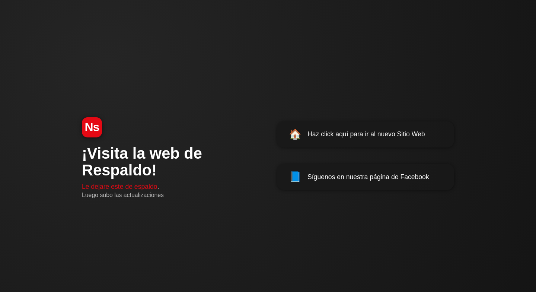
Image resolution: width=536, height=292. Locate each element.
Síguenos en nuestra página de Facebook (359, 177)
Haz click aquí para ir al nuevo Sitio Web (357, 134)
